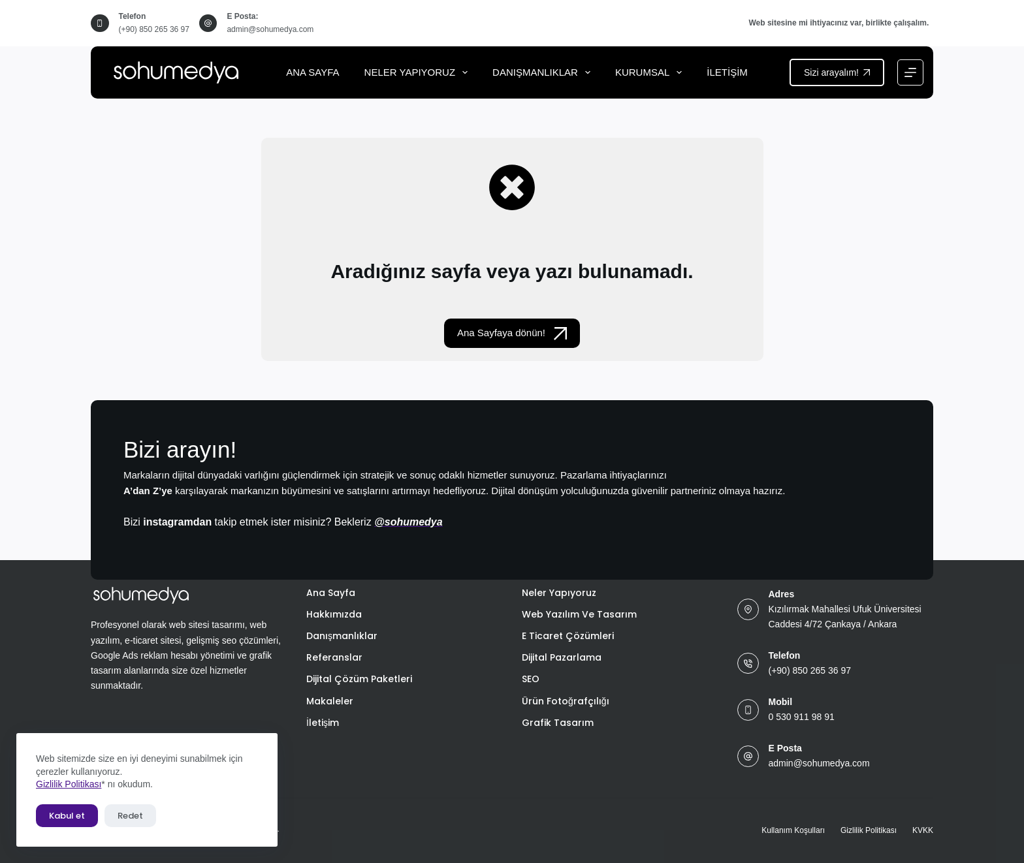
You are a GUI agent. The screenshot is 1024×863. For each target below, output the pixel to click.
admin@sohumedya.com (270, 29)
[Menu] (910, 72)
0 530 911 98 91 (802, 717)
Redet (130, 815)
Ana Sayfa (312, 72)
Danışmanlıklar (544, 72)
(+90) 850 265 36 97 (154, 29)
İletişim (727, 72)
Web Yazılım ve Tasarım (579, 614)
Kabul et (67, 815)
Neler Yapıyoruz (418, 72)
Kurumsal (651, 72)
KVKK (922, 830)
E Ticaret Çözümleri (568, 636)
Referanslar (334, 657)
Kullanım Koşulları (793, 830)
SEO (530, 679)
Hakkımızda (334, 614)
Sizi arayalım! (837, 72)
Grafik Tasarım (558, 723)
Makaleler (329, 701)
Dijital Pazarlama (561, 657)
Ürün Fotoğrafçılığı (565, 701)
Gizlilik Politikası (68, 784)
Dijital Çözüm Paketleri (359, 679)
